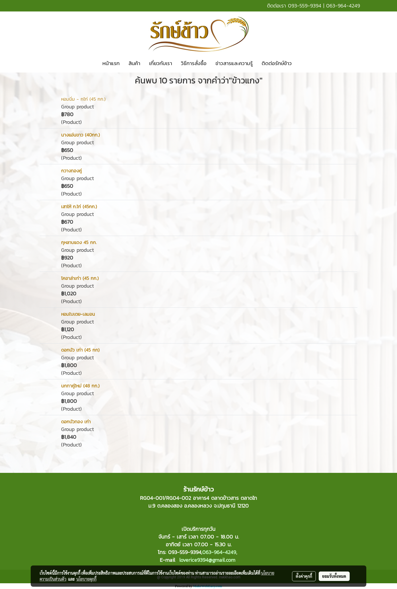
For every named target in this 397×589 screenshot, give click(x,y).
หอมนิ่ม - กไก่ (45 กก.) (83, 98)
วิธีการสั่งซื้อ (194, 63)
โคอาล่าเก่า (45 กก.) (80, 278)
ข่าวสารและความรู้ (234, 63)
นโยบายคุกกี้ (86, 579)
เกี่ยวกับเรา (160, 63)
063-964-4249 (343, 5)
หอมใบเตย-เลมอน (78, 314)
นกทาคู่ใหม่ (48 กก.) (80, 385)
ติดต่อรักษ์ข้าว (277, 63)
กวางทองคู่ (71, 170)
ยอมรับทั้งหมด (334, 576)
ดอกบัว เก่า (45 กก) (80, 349)
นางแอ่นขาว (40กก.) (80, 134)
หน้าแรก (111, 63)
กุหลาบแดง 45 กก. (79, 242)
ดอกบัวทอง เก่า (76, 421)
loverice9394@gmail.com (207, 560)
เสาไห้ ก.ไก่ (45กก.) (79, 206)
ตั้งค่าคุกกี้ (304, 576)
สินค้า (134, 63)
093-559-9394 (304, 5)
